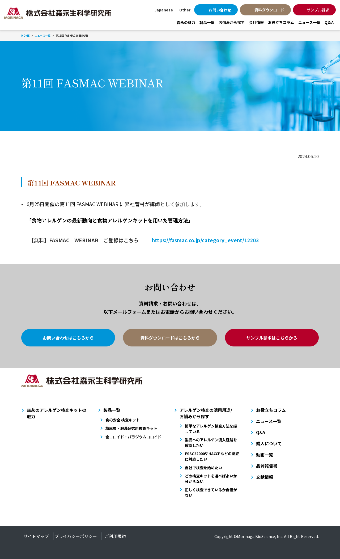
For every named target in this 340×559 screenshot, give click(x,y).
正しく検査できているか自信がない (211, 492)
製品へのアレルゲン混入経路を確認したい (211, 442)
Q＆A (329, 22)
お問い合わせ (220, 9)
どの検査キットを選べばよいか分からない (211, 478)
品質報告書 (266, 466)
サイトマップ (36, 536)
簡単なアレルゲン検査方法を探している (211, 428)
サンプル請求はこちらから (271, 337)
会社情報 (256, 22)
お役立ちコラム (281, 22)
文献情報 (264, 477)
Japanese (163, 9)
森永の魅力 (186, 22)
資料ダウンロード (269, 9)
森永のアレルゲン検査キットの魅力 (56, 413)
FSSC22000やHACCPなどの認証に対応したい (212, 456)
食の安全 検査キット (122, 419)
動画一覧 (264, 454)
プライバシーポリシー (75, 536)
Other (184, 9)
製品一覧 (206, 22)
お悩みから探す (232, 22)
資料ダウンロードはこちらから (170, 337)
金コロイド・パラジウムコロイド (133, 436)
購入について (269, 443)
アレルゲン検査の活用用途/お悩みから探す (206, 413)
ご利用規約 (115, 536)
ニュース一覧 (309, 22)
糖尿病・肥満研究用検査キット (131, 428)
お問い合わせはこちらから (68, 337)
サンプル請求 (318, 9)
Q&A (260, 432)
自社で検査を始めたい (203, 467)
